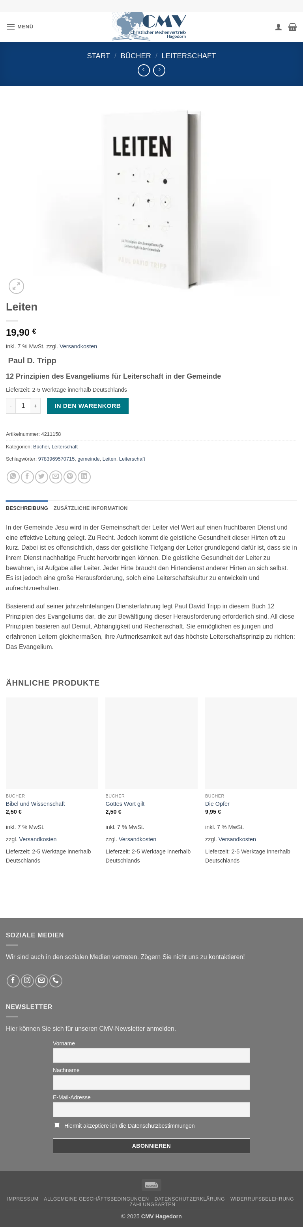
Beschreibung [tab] (27, 508)
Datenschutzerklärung (190, 1199)
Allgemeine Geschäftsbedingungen (96, 1199)
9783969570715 (56, 459)
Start (98, 56)
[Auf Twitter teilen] (41, 476)
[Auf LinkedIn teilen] (84, 476)
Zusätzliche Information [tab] (91, 508)
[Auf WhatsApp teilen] (13, 476)
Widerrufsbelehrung (262, 1199)
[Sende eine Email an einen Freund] (55, 476)
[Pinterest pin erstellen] (70, 476)
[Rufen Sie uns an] (55, 980)
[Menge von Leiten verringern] (10, 406)
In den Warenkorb (88, 405)
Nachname (66, 1070)
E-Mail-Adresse (72, 1097)
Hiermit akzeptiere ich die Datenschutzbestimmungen (129, 1126)
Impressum (23, 1199)
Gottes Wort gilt (124, 804)
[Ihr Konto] (278, 26)
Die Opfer (217, 804)
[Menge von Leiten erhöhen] (36, 406)
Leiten (109, 459)
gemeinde (88, 459)
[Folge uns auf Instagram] (27, 980)
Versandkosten (78, 346)
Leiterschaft (189, 56)
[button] (20, 26)
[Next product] (144, 70)
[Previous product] (159, 70)
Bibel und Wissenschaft (35, 804)
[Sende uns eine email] (41, 980)
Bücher (135, 56)
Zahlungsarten (153, 1204)
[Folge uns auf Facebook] (13, 980)
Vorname (64, 1043)
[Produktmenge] (23, 406)
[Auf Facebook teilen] (27, 476)
